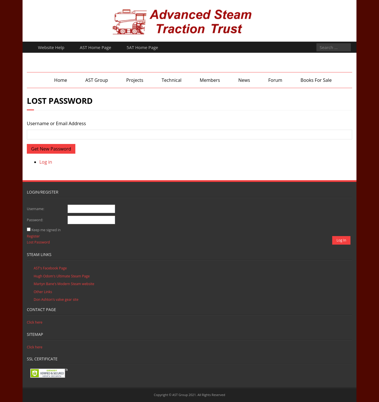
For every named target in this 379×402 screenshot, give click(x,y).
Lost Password (38, 242)
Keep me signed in (46, 230)
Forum (275, 80)
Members (210, 80)
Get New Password (51, 149)
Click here (35, 322)
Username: (35, 208)
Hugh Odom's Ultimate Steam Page (62, 276)
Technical (172, 80)
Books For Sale (316, 80)
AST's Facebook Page (50, 268)
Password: (35, 220)
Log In (341, 240)
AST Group (96, 80)
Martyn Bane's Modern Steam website (64, 283)
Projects (134, 80)
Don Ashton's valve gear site (56, 299)
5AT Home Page (142, 47)
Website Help (51, 47)
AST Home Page (95, 47)
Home (60, 80)
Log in (45, 162)
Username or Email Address (56, 123)
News (244, 80)
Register (33, 236)
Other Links (43, 291)
